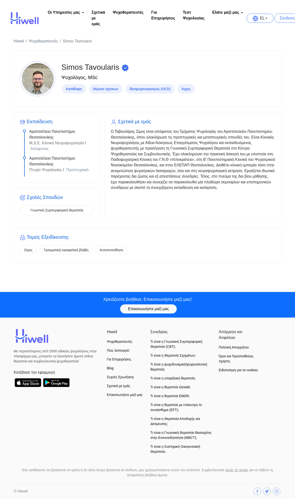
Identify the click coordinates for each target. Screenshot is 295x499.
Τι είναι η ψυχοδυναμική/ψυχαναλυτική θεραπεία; (178, 366)
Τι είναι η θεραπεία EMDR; (170, 396)
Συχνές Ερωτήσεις (120, 377)
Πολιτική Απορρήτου (234, 347)
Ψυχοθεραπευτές (128, 12)
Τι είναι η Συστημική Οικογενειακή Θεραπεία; (175, 449)
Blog (110, 368)
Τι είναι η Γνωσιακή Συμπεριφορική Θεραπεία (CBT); (176, 344)
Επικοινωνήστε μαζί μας (148, 309)
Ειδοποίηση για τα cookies (238, 370)
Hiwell (19, 41)
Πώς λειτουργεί (118, 350)
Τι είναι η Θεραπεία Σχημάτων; (173, 355)
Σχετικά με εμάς (98, 18)
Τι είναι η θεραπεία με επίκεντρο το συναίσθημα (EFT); (176, 407)
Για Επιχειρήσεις (163, 15)
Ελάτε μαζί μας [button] (225, 12)
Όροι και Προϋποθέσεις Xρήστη (236, 358)
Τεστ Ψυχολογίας (194, 15)
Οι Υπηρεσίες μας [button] (64, 12)
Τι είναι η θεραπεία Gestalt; (170, 387)
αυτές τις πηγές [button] (236, 470)
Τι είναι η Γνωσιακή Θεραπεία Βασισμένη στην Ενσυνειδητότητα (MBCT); (180, 435)
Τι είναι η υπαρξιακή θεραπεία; (173, 378)
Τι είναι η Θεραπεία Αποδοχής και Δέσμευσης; (175, 421)
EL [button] (259, 18)
